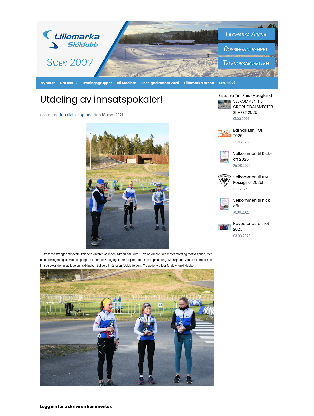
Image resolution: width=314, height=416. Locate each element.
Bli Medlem (126, 82)
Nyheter (48, 82)
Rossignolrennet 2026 (160, 82)
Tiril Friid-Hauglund (75, 114)
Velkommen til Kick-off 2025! (252, 156)
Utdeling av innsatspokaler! (101, 99)
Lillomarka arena (199, 82)
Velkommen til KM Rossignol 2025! (250, 179)
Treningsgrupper (97, 82)
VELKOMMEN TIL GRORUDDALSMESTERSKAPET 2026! (253, 106)
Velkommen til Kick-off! (252, 203)
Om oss (68, 82)
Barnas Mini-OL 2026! (247, 133)
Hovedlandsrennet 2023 (251, 226)
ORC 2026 (227, 82)
